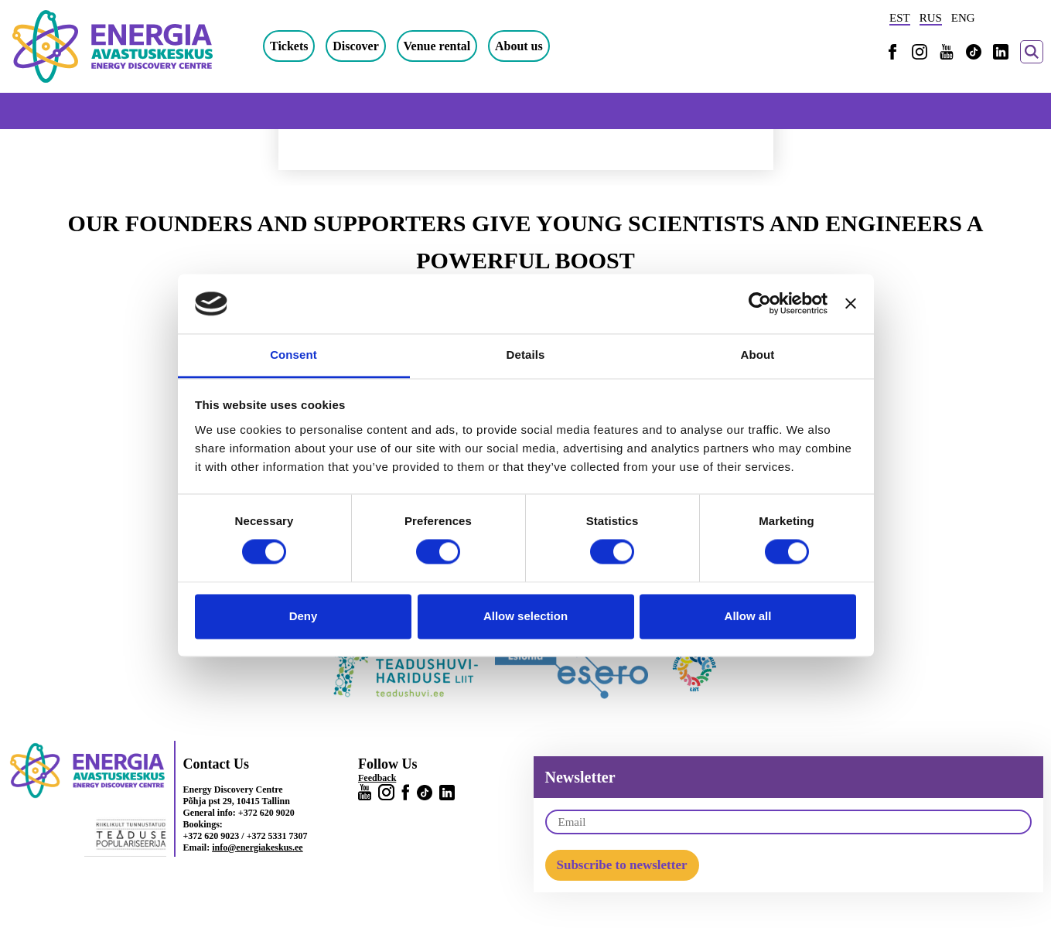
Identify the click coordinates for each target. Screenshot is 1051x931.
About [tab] (758, 354)
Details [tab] (526, 354)
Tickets (289, 46)
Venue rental (437, 46)
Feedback (377, 777)
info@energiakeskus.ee (257, 847)
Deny (303, 615)
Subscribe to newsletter (622, 865)
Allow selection (525, 615)
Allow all (748, 615)
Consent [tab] (293, 354)
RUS (931, 18)
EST (899, 18)
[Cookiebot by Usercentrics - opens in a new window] (759, 303)
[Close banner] (850, 303)
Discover (356, 46)
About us (519, 46)
